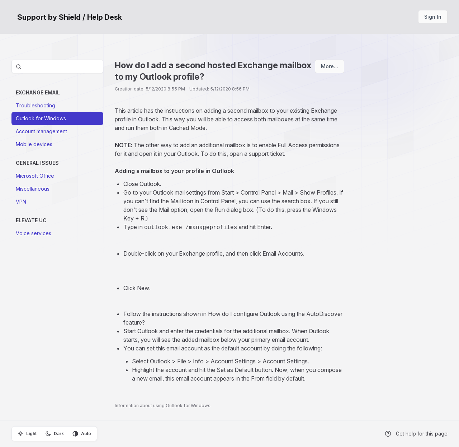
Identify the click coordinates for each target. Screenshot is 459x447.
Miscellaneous (32, 189)
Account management (41, 131)
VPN (21, 202)
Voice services (33, 233)
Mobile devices (34, 144)
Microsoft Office (35, 176)
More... (329, 66)
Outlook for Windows (41, 118)
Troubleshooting (35, 105)
